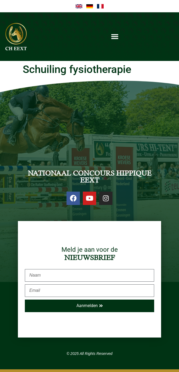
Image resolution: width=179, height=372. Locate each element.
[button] (115, 36)
